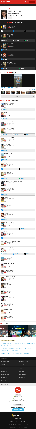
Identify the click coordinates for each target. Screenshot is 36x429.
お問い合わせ (18, 404)
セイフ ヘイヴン (4, 87)
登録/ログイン (32, 1)
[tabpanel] (18, 331)
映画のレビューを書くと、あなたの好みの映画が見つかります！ (15, 353)
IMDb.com (33, 89)
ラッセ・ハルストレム (12, 87)
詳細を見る (18, 394)
